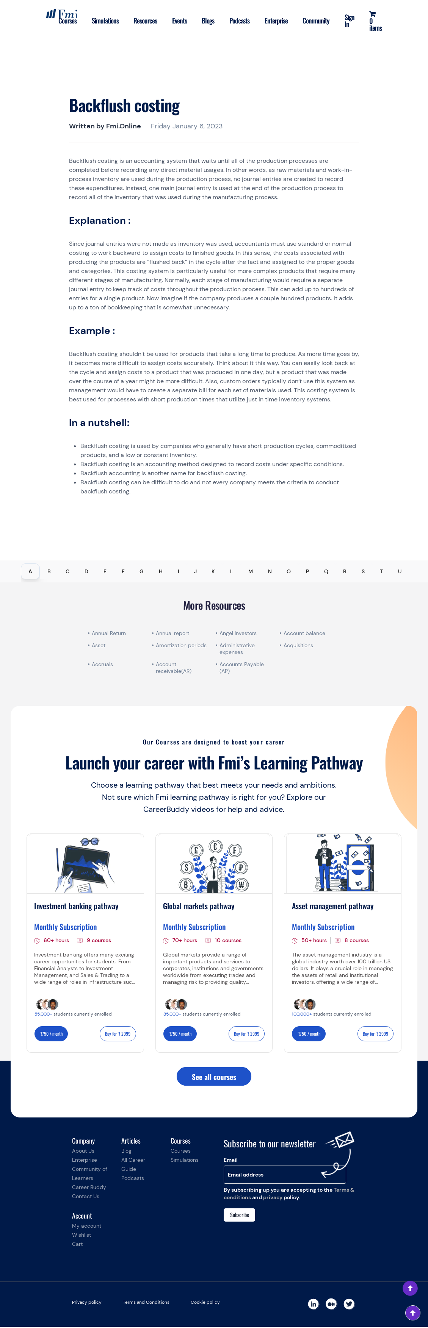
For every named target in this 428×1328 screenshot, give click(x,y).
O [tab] (289, 571)
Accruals (102, 664)
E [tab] (105, 571)
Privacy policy (87, 1303)
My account (86, 1226)
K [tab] (213, 571)
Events (169, 20)
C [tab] (67, 571)
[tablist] (214, 571)
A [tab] (30, 571)
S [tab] (363, 571)
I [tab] (178, 571)
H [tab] (161, 571)
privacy (272, 1198)
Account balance (304, 633)
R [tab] (344, 571)
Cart (77, 1245)
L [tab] (231, 571)
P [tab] (307, 571)
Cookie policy (205, 1303)
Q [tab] (326, 571)
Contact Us (85, 1197)
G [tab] (142, 571)
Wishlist (81, 1236)
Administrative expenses (237, 648)
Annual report (172, 633)
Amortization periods (182, 645)
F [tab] (123, 571)
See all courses (214, 1077)
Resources (133, 20)
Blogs (199, 20)
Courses (52, 20)
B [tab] (49, 571)
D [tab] (86, 571)
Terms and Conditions (146, 1303)
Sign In (348, 20)
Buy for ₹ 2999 (117, 1034)
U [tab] (399, 571)
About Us (83, 1152)
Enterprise (271, 20)
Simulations (91, 20)
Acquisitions (298, 645)
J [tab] (195, 571)
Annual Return (109, 633)
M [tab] (250, 571)
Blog (126, 1152)
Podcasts (233, 20)
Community (312, 20)
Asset (98, 645)
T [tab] (381, 571)
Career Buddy (89, 1188)
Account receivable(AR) (173, 667)
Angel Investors (238, 633)
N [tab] (270, 571)
